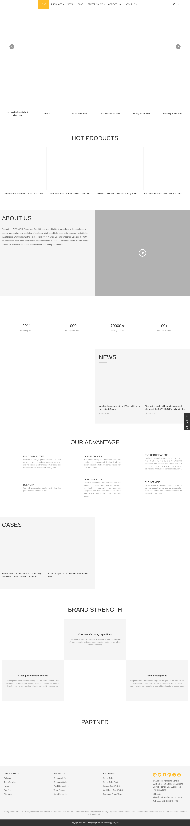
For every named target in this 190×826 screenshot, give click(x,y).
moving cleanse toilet (12, 812)
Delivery (7, 778)
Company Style (60, 782)
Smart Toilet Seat (110, 782)
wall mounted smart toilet (168, 812)
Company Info (60, 778)
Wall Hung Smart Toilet (113, 790)
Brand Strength (60, 794)
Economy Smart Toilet (112, 794)
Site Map (8, 794)
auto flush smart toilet (127, 812)
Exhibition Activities (62, 786)
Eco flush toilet (68, 812)
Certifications (9, 790)
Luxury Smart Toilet (111, 786)
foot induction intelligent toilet (51, 812)
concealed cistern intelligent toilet (88, 812)
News (6, 786)
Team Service (10, 782)
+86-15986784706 (170, 801)
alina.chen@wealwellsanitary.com (167, 797)
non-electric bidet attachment (147, 812)
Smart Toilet (108, 778)
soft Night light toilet (109, 812)
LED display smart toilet (30, 812)
